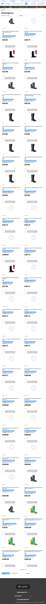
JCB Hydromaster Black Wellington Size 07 (11, 126)
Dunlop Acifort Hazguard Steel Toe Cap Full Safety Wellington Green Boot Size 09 (33, 551)
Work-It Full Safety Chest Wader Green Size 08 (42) (32, 399)
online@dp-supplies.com (13, 1)
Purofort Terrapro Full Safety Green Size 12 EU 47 (33, 340)
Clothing (26, 6)
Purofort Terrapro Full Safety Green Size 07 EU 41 (33, 248)
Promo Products (36, 7)
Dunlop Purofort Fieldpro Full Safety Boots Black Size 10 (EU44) (33, 488)
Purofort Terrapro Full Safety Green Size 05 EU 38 (33, 219)
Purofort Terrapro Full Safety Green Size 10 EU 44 (11, 310)
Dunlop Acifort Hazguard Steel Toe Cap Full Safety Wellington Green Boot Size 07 (33, 519)
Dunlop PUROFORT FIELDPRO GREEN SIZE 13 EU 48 (11, 95)
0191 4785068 (4, 1)
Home (3, 10)
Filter (43, 15)
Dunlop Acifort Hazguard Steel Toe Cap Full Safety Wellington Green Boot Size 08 (11, 551)
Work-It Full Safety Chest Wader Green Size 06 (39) (32, 369)
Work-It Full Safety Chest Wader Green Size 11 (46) (32, 458)
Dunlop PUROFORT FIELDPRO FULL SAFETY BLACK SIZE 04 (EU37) (32, 95)
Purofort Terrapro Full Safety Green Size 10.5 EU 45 (33, 310)
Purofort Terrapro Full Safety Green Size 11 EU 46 (11, 340)
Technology (31, 6)
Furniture (16, 6)
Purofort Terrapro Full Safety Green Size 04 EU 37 (11, 219)
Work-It (26, 365)
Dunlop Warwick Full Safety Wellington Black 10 (10, 63)
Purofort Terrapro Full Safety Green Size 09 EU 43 (33, 278)
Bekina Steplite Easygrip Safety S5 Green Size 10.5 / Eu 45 (11, 519)
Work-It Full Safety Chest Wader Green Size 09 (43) (10, 429)
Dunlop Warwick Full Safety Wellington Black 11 (32, 63)
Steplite (4, 28)
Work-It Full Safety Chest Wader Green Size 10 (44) (32, 429)
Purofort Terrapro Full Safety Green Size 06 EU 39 (11, 248)
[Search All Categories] (19, 4)
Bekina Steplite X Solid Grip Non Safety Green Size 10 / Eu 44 (10, 32)
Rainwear (19, 10)
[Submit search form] (26, 4)
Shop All (4, 6)
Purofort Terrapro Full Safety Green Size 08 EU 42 (33, 32)
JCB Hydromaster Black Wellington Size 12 (33, 157)
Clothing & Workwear (10, 10)
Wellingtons (9, 37)
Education (42, 6)
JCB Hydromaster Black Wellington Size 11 (11, 157)
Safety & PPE (21, 6)
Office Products (10, 7)
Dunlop (3, 91)
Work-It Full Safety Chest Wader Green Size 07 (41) (10, 399)
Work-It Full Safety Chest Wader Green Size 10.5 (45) (10, 458)
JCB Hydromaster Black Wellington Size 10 (33, 126)
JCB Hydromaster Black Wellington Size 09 (33, 187)
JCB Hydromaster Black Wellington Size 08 (11, 187)
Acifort (3, 60)
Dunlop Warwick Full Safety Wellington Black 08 (10, 278)
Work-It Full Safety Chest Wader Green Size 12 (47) (10, 488)
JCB (3, 123)
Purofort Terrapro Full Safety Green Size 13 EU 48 (11, 369)
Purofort (26, 28)
